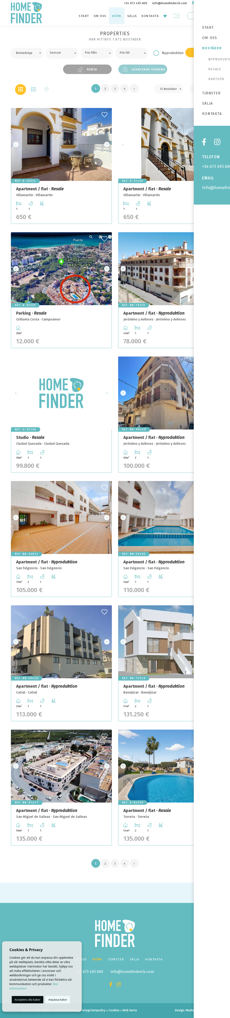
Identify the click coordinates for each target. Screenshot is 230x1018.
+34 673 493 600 (135, 3)
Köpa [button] (116, 16)
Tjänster (116, 959)
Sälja (132, 16)
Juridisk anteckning (66, 1010)
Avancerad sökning (144, 69)
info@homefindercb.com (169, 3)
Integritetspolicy (93, 1010)
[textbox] (30, 52)
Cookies (114, 1010)
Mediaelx (192, 1010)
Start (84, 16)
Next (107, 144)
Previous (15, 144)
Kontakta (150, 16)
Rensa (87, 69)
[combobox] (27, 53)
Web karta (130, 1010)
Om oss (100, 16)
